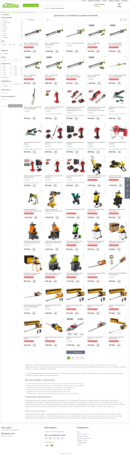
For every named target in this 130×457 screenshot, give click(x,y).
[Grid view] (125, 19)
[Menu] (31, 5)
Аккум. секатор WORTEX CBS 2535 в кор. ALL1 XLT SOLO (54, 108)
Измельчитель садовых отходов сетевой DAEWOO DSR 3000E (53, 242)
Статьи (79, 445)
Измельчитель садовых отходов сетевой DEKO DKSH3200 (95, 242)
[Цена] (5, 44)
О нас (79, 432)
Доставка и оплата (82, 436)
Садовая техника (16, 12)
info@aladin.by (97, 6)
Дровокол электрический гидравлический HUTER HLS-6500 (53, 210)
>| (82, 358)
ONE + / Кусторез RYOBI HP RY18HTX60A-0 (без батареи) (31, 44)
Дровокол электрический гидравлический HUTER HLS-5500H (33, 210)
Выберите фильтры (15, 106)
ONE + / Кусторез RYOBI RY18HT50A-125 (51, 76)
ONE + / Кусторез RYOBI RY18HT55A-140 (93, 76)
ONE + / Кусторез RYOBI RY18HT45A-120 (93, 44)
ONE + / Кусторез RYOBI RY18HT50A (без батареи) (115, 44)
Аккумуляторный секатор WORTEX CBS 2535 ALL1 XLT (32, 176)
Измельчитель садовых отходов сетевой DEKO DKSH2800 (74, 242)
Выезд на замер (82, 434)
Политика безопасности (84, 438)
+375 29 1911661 (99, 4)
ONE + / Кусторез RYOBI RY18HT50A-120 (30, 76)
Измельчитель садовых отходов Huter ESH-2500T (117, 210)
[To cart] (34, 51)
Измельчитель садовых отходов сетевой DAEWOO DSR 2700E (32, 242)
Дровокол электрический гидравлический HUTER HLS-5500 (117, 176)
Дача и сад (7, 12)
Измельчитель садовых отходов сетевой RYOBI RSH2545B (53, 274)
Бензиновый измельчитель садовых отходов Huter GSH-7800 (96, 176)
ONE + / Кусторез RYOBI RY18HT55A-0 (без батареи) (73, 76)
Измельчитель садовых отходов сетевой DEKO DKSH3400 (117, 242)
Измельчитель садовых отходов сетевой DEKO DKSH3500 (32, 274)
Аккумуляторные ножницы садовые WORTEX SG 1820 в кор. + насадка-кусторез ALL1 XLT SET (75, 108)
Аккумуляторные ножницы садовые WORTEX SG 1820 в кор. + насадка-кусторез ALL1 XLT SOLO (96, 108)
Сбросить (4, 106)
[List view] (121, 19)
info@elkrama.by (49, 442)
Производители (82, 443)
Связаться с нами (82, 440)
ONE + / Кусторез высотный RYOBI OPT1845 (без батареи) (32, 108)
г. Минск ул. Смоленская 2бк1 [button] (57, 8)
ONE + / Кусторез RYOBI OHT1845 (75, 43)
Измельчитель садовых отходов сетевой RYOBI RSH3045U (74, 274)
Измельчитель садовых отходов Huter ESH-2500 (95, 210)
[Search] (46, 5)
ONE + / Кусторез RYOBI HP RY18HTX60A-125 (52, 44)
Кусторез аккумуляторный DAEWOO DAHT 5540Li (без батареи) (33, 306)
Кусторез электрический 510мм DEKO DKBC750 (116, 338)
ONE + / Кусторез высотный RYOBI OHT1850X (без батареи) (117, 76)
